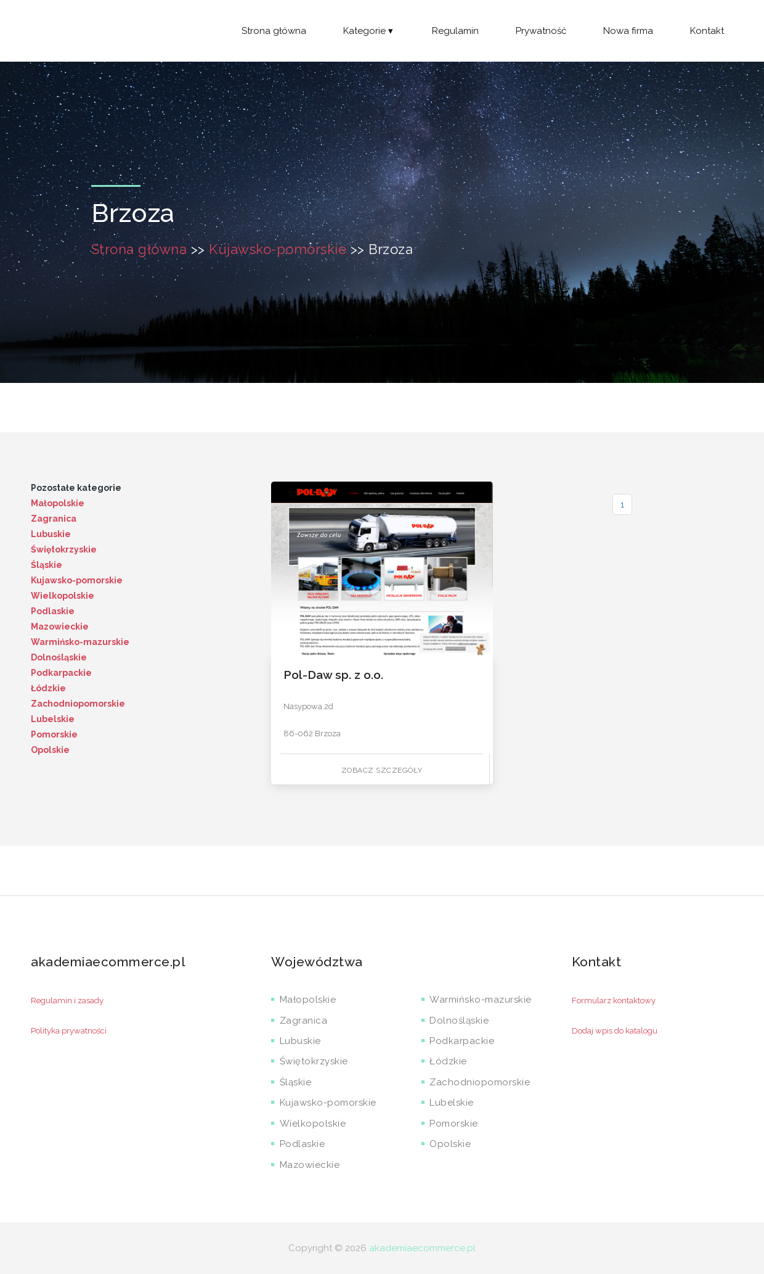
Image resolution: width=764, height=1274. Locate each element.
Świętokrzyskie (64, 549)
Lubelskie (53, 719)
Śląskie (46, 565)
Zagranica (53, 519)
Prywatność (541, 30)
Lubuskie (51, 534)
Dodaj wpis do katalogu (614, 1030)
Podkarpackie (61, 673)
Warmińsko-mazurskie (80, 642)
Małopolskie (57, 503)
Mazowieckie (60, 626)
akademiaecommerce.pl (422, 1248)
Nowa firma (628, 30)
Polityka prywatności (69, 1030)
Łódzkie (48, 688)
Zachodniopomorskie (78, 704)
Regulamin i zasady (67, 1000)
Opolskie (50, 750)
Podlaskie (53, 611)
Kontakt (707, 30)
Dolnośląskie (59, 657)
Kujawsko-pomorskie (277, 249)
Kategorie (369, 30)
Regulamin (455, 30)
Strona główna (274, 30)
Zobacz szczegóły (382, 770)
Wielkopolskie (62, 596)
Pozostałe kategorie (76, 488)
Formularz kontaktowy (614, 1000)
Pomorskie (54, 734)
